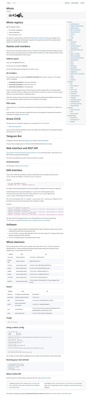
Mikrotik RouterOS (76, 70)
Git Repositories (75, 119)
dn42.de (76, 383)
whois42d (11, 233)
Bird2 (72, 64)
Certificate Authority (76, 103)
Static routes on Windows (78, 74)
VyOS (72, 76)
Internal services (75, 109)
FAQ (29, 99)
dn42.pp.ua (66, 385)
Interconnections (75, 32)
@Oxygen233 (27, 140)
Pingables (73, 97)
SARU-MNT (22, 385)
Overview (67, 3)
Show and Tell (74, 113)
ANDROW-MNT (29, 385)
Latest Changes (74, 3)
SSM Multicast (74, 60)
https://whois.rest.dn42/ (44, 378)
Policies (73, 34)
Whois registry (75, 85)
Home (8, 3)
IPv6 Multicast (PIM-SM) (77, 58)
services (8, 11)
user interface (17, 131)
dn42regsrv (24, 158)
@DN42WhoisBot (43, 140)
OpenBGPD (74, 68)
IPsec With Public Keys (77, 50)
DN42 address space (33, 69)
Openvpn (73, 44)
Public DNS (74, 93)
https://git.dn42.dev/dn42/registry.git (41, 38)
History (82, 3)
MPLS (72, 62)
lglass (10, 229)
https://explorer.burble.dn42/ (14, 152)
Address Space (75, 28)
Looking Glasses (75, 95)
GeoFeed (73, 80)
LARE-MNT (15, 385)
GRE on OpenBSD (75, 56)
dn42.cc (50, 385)
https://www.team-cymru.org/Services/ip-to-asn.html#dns (34, 220)
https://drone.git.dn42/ (15, 126)
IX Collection (74, 91)
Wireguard (73, 42)
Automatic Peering (76, 99)
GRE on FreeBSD (75, 54)
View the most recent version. (64, 393)
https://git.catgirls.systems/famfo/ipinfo (17, 193)
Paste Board (74, 117)
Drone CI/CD (41, 123)
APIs (72, 111)
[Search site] (37, 3)
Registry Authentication (22, 166)
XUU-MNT (34, 383)
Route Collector (75, 105)
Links (72, 38)
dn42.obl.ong (74, 385)
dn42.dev (58, 383)
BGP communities (75, 30)
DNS (7, 109)
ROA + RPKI (74, 89)
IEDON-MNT (16, 387)
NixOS (72, 78)
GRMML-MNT (27, 383)
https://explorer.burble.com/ (31, 152)
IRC (72, 84)
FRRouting (73, 66)
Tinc (72, 52)
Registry (73, 121)
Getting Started (75, 24)
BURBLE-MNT (19, 383)
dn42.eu (64, 383)
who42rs (11, 237)
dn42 (54, 383)
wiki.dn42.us (70, 383)
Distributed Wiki (75, 101)
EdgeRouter (74, 72)
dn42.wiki (60, 385)
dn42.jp (80, 385)
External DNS (24, 114)
